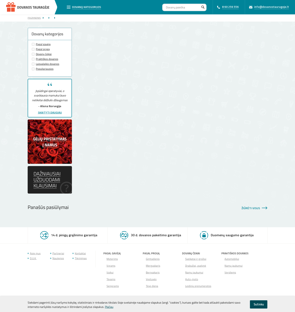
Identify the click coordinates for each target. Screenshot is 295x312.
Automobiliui (232, 259)
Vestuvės (151, 279)
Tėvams (111, 279)
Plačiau (109, 307)
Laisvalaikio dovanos (47, 64)
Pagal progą (43, 49)
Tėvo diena (152, 286)
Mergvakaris (153, 266)
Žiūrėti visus (251, 208)
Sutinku (259, 304)
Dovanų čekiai (44, 54)
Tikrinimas (81, 258)
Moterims (112, 259)
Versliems (230, 272)
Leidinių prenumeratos (198, 286)
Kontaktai (80, 253)
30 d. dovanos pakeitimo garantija (156, 235)
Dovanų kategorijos (86, 7)
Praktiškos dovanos (47, 59)
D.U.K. (33, 258)
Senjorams (113, 286)
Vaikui (110, 272)
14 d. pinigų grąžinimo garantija (74, 235)
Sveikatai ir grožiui (195, 259)
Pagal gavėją (43, 44)
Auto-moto (191, 279)
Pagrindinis (34, 18)
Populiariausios (44, 69)
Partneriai (58, 253)
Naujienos (58, 258)
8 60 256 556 (230, 7)
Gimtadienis (153, 259)
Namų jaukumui (194, 272)
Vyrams (111, 266)
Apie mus (35, 253)
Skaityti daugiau (50, 112)
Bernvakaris (153, 272)
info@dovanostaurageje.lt (271, 7)
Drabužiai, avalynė (195, 266)
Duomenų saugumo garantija (232, 235)
